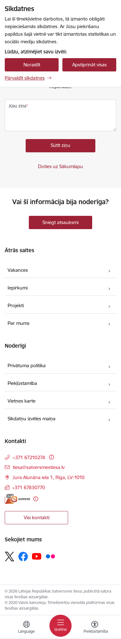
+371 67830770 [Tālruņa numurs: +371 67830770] (28, 487)
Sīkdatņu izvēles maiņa (31, 419)
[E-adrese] (17, 499)
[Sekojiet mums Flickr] (50, 556)
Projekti (16, 305)
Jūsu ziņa (17, 106)
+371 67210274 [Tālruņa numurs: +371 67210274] (29, 457)
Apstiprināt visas (89, 65)
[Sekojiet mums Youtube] (36, 556)
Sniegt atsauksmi (60, 222)
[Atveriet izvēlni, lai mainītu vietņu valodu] (26, 628)
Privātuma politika (27, 365)
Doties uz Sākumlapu (60, 166)
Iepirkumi (18, 288)
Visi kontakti (36, 517)
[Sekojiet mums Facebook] (23, 556)
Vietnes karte (21, 401)
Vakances (18, 270)
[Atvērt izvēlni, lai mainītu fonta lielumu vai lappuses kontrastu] (95, 628)
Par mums (18, 323)
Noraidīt (31, 65)
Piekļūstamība (22, 383)
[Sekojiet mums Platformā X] (9, 556)
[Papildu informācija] (51, 457)
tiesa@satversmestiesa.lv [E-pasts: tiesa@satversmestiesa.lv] (39, 467)
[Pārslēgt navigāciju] (60, 626)
